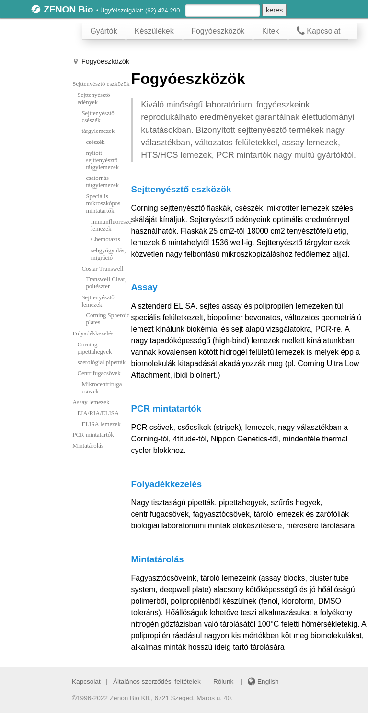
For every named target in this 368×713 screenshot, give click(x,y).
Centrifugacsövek (99, 373)
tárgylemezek (98, 131)
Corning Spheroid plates (107, 319)
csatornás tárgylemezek (102, 182)
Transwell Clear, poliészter (106, 283)
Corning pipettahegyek (95, 348)
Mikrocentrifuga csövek (101, 388)
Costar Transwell (102, 268)
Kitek (270, 31)
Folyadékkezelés (92, 333)
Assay (144, 287)
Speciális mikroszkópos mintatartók (103, 203)
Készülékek (154, 31)
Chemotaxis (105, 239)
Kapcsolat (319, 31)
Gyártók (103, 31)
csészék (95, 142)
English (263, 681)
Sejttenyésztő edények (94, 99)
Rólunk (223, 681)
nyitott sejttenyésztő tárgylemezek (102, 160)
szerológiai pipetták (102, 362)
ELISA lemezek (100, 424)
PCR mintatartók (93, 434)
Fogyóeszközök (217, 31)
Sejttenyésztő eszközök (100, 84)
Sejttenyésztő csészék (97, 117)
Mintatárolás (88, 445)
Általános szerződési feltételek (157, 681)
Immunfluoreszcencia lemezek (111, 225)
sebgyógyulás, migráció (108, 254)
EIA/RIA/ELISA (98, 413)
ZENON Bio (68, 9)
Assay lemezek (90, 402)
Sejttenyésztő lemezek (97, 301)
